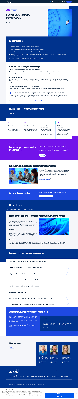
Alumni (57, 1)
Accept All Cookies (60, 396)
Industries (22, 4)
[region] (39, 393)
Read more (45, 327)
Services (14, 4)
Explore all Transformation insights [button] (45, 196)
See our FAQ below (18, 55)
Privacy (31, 376)
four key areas (19, 51)
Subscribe (63, 1)
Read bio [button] (43, 362)
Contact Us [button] (11, 347)
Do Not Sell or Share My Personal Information (58, 376)
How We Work (29, 4)
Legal (28, 376)
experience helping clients (20, 58)
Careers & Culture (39, 4)
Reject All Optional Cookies (59, 393)
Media (60, 1)
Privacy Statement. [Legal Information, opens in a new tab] (32, 397)
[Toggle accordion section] (67, 261)
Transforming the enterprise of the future (43, 100)
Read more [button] (42, 155)
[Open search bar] (70, 5)
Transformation (14, 10)
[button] (50, 1)
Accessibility (36, 376)
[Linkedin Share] (16, 376)
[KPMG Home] (8, 1)
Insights (8, 4)
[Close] (76, 393)
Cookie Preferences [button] (44, 376)
